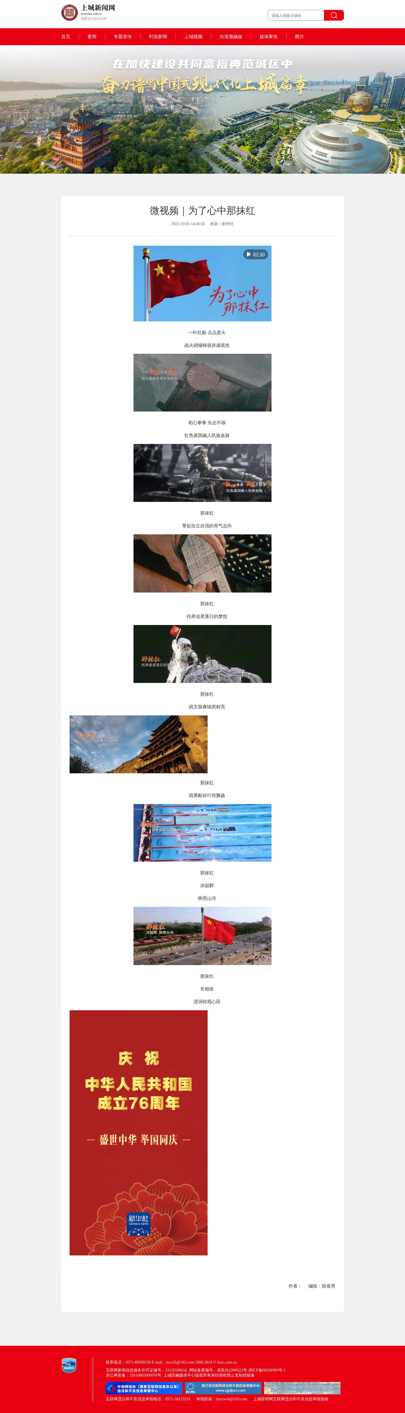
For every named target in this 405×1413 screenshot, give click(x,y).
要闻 (91, 36)
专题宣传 (123, 36)
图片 (299, 36)
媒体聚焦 (269, 36)
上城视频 (193, 36)
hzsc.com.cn (227, 1362)
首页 (65, 36)
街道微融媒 (231, 36)
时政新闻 (158, 36)
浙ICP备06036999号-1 (266, 1370)
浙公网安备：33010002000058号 (133, 1375)
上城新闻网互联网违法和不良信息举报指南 (290, 1399)
